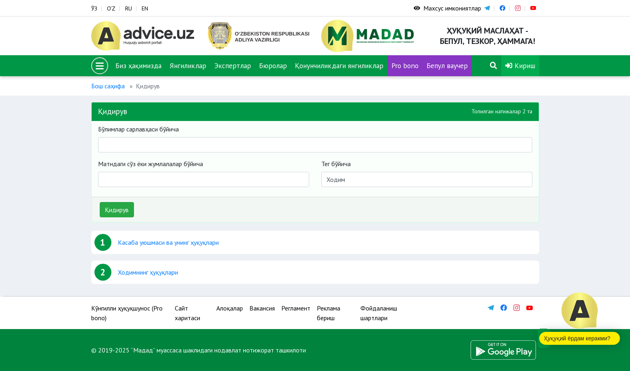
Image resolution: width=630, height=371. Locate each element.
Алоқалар (229, 308)
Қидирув (117, 210)
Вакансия (262, 308)
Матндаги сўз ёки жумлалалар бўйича (150, 164)
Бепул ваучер (447, 65)
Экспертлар (232, 65)
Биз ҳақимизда (138, 65)
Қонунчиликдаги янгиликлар (339, 65)
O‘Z (111, 8)
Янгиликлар (188, 65)
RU (128, 8)
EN (145, 8)
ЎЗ (94, 8)
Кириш (520, 65)
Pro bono (405, 65)
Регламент (295, 308)
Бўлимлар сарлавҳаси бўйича (138, 129)
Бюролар (273, 65)
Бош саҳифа (108, 86)
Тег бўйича (336, 164)
